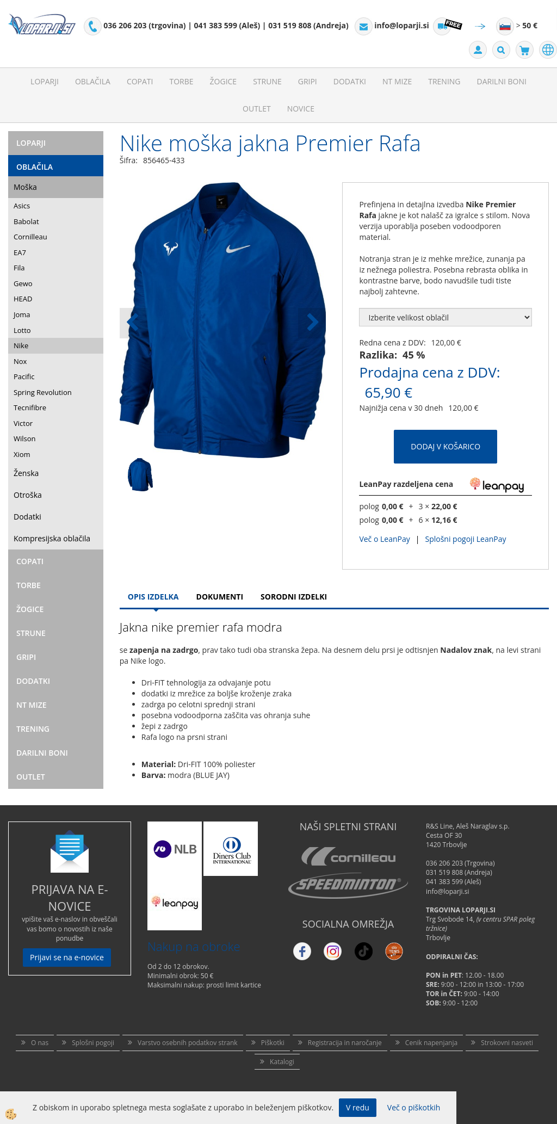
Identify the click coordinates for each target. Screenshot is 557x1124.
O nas (39, 1042)
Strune (267, 81)
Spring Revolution (43, 392)
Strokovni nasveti (507, 1042)
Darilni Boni (502, 81)
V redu (357, 1107)
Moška (25, 187)
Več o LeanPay (384, 539)
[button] (312, 323)
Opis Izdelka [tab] (153, 596)
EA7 (20, 252)
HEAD (23, 299)
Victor (23, 423)
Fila (19, 268)
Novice (300, 108)
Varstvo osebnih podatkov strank (188, 1042)
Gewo (23, 283)
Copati (140, 81)
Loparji (44, 81)
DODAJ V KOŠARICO (445, 446)
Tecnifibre (30, 407)
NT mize (397, 81)
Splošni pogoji (93, 1042)
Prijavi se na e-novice (67, 957)
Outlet (257, 108)
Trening (444, 81)
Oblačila (92, 81)
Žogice (223, 81)
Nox (20, 361)
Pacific (24, 376)
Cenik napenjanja (431, 1042)
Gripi (307, 81)
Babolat (26, 221)
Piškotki (272, 1042)
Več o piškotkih (414, 1107)
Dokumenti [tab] (220, 596)
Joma (22, 314)
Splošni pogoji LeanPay (465, 539)
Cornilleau (30, 237)
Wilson (25, 438)
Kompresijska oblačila (52, 538)
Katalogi (282, 1061)
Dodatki (349, 81)
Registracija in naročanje (345, 1042)
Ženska (26, 473)
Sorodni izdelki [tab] (294, 596)
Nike (21, 345)
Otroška (28, 495)
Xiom (22, 454)
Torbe (181, 81)
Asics (22, 206)
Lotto (22, 330)
